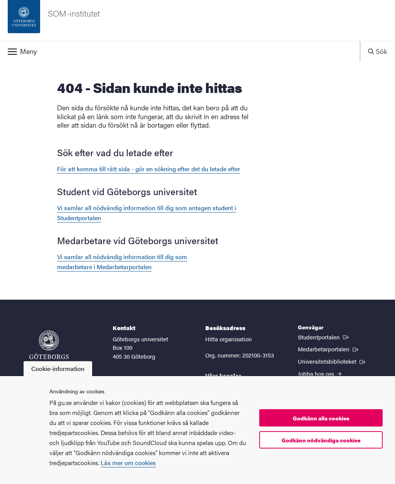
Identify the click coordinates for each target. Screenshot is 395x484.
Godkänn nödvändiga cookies (321, 440)
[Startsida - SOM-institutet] (197, 20)
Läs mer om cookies (128, 462)
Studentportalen (324, 336)
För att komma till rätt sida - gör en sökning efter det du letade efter (148, 168)
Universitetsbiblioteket (332, 361)
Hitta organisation (228, 339)
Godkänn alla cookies (321, 418)
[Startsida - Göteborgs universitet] (49, 348)
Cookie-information (57, 368)
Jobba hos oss (319, 373)
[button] (180, 51)
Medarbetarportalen (329, 348)
